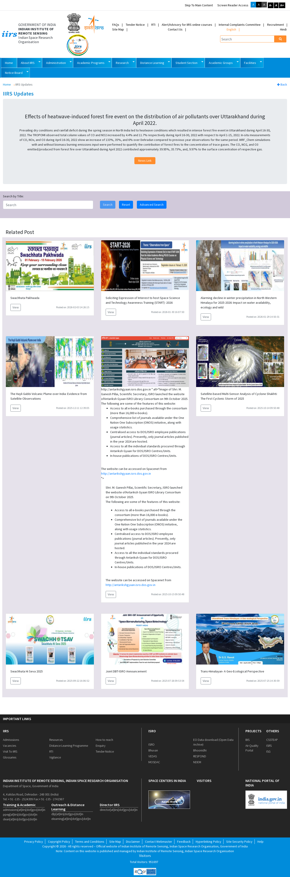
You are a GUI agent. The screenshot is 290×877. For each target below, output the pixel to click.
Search (107, 205)
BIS (247, 740)
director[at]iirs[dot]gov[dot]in (119, 810)
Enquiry (100, 746)
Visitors (145, 856)
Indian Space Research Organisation (35, 39)
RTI (153, 25)
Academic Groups (222, 62)
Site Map (118, 29)
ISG (268, 751)
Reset (126, 205)
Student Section (187, 62)
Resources (56, 740)
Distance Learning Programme (68, 746)
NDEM (197, 762)
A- (270, 5)
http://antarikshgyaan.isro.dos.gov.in (126, 473)
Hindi (283, 29)
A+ (282, 5)
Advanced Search (152, 205)
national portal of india (262, 783)
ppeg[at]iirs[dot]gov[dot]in (20, 814)
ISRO (152, 731)
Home (9, 63)
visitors (204, 781)
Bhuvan (153, 750)
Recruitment (275, 25)
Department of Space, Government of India (30, 786)
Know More (169, 802)
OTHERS (272, 731)
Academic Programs (91, 62)
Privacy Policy (33, 842)
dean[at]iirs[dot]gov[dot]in (20, 819)
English (231, 29)
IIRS (6, 731)
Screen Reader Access (232, 5)
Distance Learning (153, 62)
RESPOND (199, 756)
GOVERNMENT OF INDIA (37, 25)
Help (260, 842)
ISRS (269, 746)
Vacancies (9, 746)
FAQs (115, 25)
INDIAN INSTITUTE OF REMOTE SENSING (36, 31)
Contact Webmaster (158, 842)
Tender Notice (135, 25)
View (15, 307)
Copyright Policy (59, 842)
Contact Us (175, 29)
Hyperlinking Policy (208, 842)
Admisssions (11, 740)
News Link (145, 161)
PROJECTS (253, 731)
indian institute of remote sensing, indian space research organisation (65, 781)
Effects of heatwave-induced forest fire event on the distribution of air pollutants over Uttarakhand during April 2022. (145, 119)
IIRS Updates (18, 94)
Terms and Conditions (89, 842)
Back (282, 84)
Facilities (251, 62)
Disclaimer (133, 842)
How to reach (104, 740)
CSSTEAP (272, 740)
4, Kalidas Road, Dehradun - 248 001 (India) (31, 794)
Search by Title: (13, 196)
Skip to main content (199, 5)
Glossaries (9, 757)
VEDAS (152, 756)
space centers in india (167, 781)
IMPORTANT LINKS (17, 719)
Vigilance (55, 757)
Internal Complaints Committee (240, 25)
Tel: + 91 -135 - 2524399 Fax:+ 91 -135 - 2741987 (33, 799)
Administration (57, 62)
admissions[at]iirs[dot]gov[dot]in (24, 810)
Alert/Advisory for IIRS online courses (187, 25)
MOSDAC (154, 762)
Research (123, 62)
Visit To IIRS (10, 751)
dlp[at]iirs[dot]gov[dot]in (67, 814)
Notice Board (15, 72)
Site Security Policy (239, 842)
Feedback (184, 842)
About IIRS (29, 62)
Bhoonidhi (200, 750)
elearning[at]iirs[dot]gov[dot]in (71, 819)
